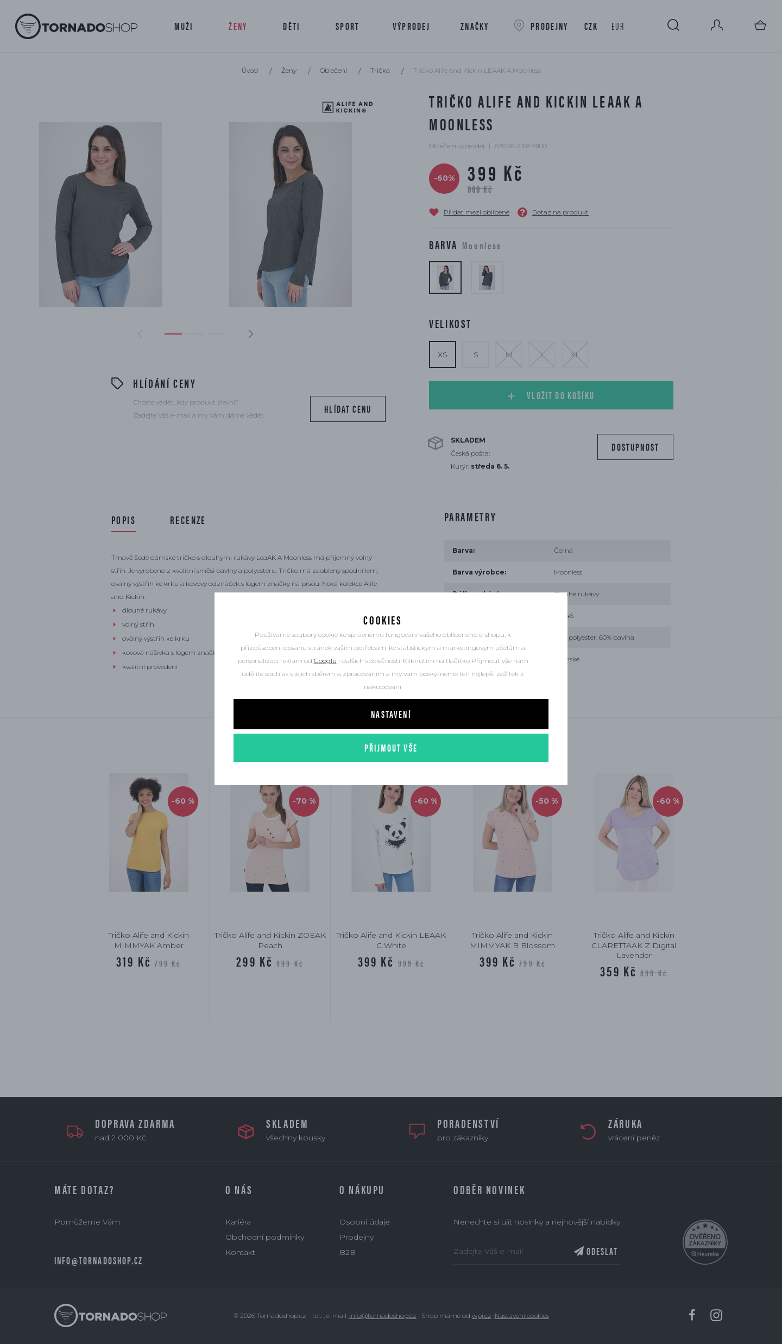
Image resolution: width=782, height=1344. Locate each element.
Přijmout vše (391, 771)
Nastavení (391, 737)
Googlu (325, 684)
